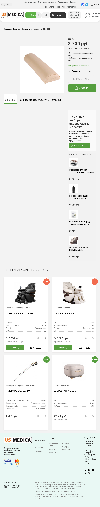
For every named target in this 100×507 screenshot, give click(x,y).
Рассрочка (63, 2)
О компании (30, 2)
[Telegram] (86, 4)
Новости (60, 7)
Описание (10, 100)
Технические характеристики (33, 100)
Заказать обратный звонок (74, 15)
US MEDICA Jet (82, 249)
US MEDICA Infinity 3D (65, 313)
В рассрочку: (15, 342)
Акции (73, 2)
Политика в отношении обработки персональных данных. (56, 491)
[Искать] (39, 15)
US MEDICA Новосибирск (67, 494)
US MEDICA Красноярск (58, 496)
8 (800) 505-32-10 (91, 16)
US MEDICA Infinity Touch (19, 313)
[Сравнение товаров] (46, 15)
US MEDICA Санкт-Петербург (46, 494)
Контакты (71, 7)
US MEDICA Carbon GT (18, 391)
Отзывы (56, 100)
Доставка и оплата (47, 2)
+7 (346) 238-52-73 (91, 13)
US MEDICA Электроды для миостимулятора (80, 223)
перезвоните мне (79, 145)
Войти (94, 4)
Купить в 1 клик (81, 79)
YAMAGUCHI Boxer (82, 197)
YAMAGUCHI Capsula (65, 391)
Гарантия (52, 449)
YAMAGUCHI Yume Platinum (82, 171)
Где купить (49, 7)
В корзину (81, 88)
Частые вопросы (66, 448)
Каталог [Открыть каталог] (32, 15)
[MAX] (82, 4)
